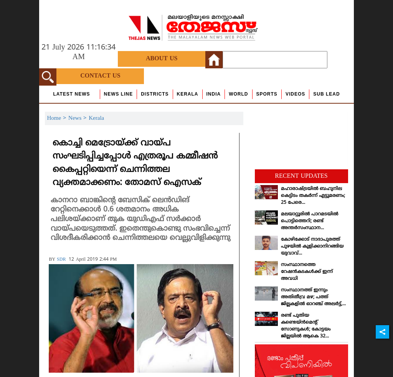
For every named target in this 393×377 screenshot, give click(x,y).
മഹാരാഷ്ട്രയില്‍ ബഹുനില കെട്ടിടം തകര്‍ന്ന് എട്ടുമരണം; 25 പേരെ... (313, 196)
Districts (154, 94)
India (213, 94)
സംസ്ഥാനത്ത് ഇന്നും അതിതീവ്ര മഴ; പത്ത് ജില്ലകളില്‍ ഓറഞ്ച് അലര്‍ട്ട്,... (313, 297)
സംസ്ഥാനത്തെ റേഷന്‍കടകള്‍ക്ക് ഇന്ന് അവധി (307, 272)
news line (118, 94)
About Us (161, 59)
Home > (57, 118)
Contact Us (100, 76)
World (238, 94)
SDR (61, 260)
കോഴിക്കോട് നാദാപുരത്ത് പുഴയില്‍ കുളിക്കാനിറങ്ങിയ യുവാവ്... (312, 246)
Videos (295, 94)
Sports (266, 94)
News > (78, 118)
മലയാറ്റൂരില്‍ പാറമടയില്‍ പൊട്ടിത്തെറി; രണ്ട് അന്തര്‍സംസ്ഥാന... (309, 221)
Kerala (187, 94)
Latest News (71, 94)
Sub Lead (326, 94)
